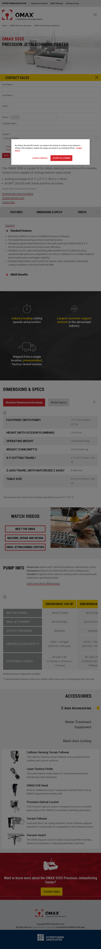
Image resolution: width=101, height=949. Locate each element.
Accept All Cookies (61, 158)
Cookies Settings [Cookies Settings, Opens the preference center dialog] (39, 158)
